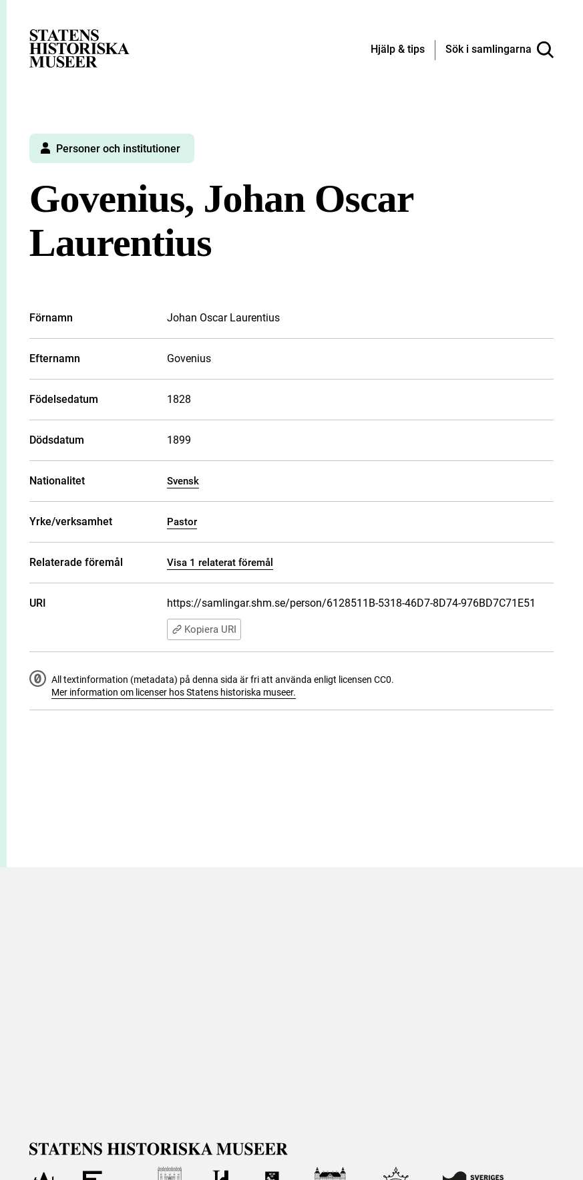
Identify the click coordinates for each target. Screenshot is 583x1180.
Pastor (182, 522)
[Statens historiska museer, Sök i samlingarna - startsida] (79, 47)
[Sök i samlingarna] (499, 50)
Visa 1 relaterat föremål (220, 563)
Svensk (183, 481)
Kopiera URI (204, 629)
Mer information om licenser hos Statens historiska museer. (173, 692)
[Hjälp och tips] (398, 50)
